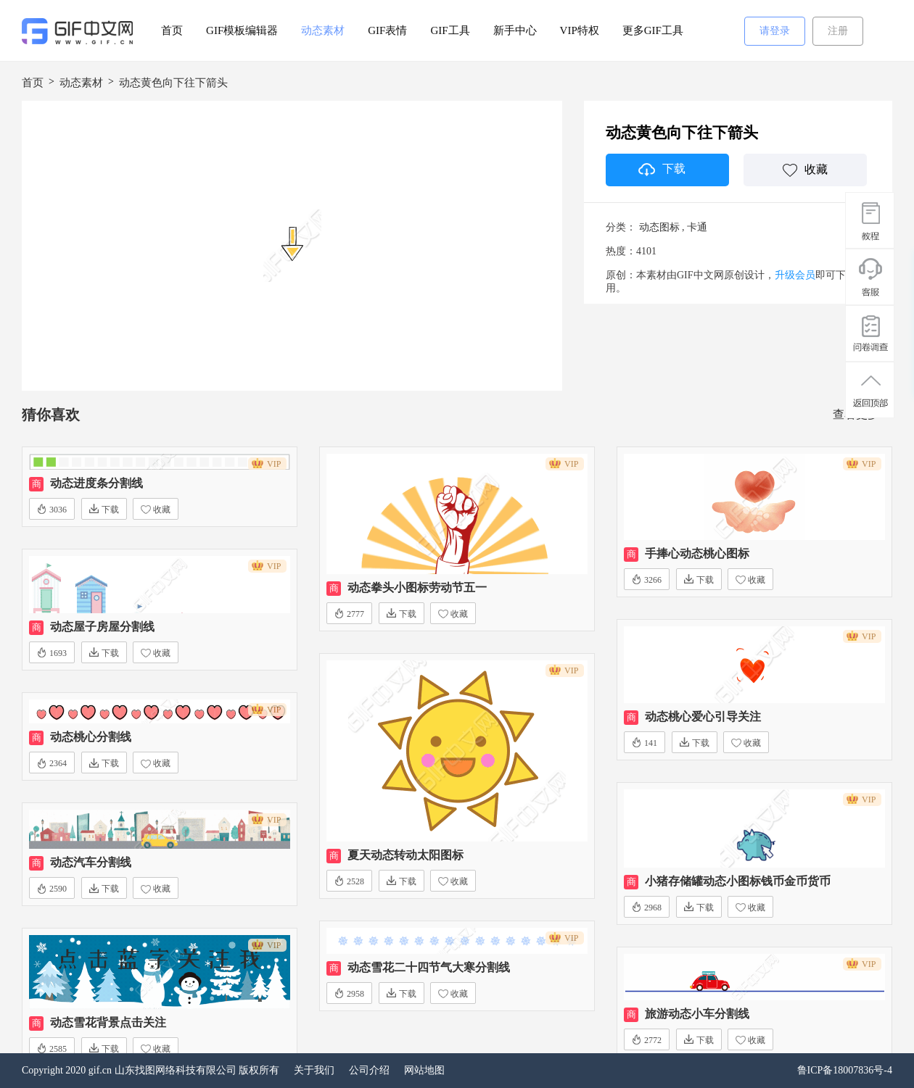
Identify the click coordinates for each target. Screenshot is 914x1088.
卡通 (697, 227)
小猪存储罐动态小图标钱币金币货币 (738, 881)
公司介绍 (369, 1070)
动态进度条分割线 (96, 483)
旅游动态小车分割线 (697, 1014)
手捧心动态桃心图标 (697, 553)
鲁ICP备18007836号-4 (844, 1070)
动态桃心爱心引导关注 (703, 716)
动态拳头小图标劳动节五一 (417, 587)
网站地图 (424, 1070)
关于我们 (314, 1070)
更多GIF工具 (652, 30)
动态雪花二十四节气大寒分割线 (428, 967)
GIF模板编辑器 (242, 30)
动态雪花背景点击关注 (108, 1022)
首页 (172, 30)
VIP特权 (579, 30)
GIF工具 (449, 30)
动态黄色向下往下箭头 (173, 82)
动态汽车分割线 (90, 862)
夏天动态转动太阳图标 (405, 855)
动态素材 (323, 30)
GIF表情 (387, 30)
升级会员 (795, 275)
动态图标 (659, 227)
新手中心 (515, 30)
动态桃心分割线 (90, 737)
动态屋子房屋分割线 (102, 626)
